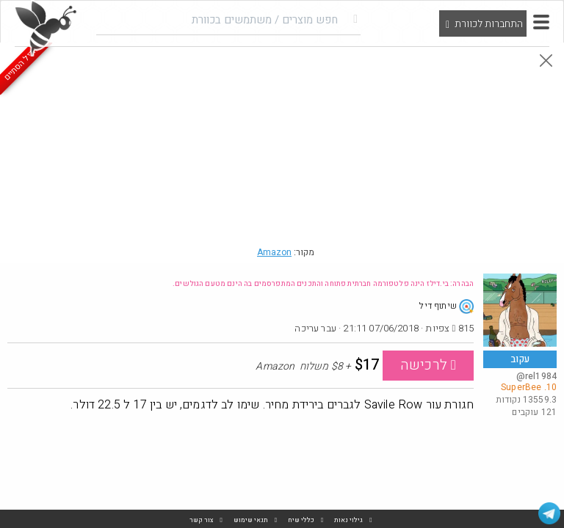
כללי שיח (301, 520)
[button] (541, 22)
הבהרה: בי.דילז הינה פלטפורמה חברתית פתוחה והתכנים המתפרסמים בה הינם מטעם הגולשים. (323, 284)
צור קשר (201, 520)
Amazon (274, 252)
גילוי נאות (348, 520)
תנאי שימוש (251, 520)
